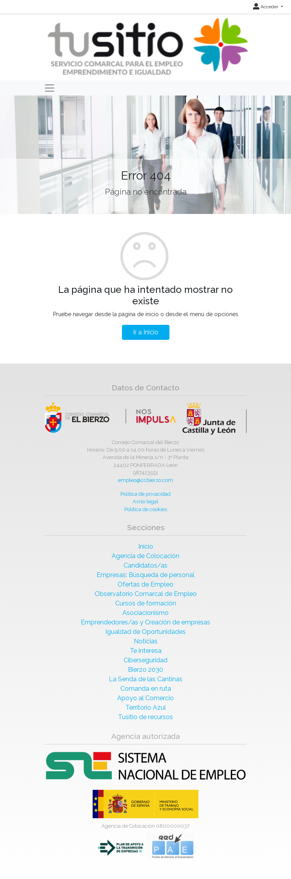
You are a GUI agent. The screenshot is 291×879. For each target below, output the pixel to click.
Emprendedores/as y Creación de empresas (145, 622)
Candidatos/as (145, 565)
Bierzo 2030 (145, 669)
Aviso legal (145, 501)
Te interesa (146, 650)
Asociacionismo (145, 613)
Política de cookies (145, 509)
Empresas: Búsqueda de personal (145, 575)
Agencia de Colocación (145, 556)
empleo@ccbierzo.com (145, 480)
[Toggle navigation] (49, 88)
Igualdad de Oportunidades (145, 631)
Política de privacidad (145, 494)
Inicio (145, 546)
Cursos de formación (145, 603)
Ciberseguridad (145, 660)
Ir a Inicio (145, 332)
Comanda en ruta (145, 688)
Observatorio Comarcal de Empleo (146, 594)
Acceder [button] (266, 6)
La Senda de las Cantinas (146, 679)
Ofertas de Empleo (145, 584)
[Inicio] (147, 47)
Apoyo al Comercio (145, 698)
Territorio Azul (146, 707)
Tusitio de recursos (145, 717)
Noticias (146, 641)
